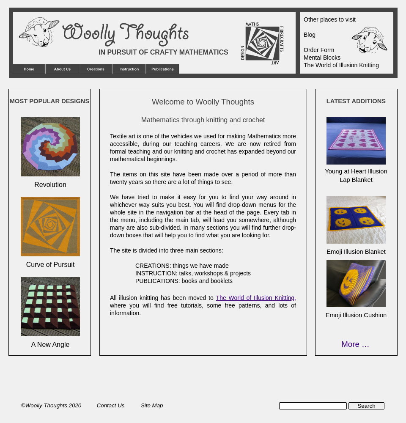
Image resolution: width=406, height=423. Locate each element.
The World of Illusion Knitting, (256, 297)
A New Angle (50, 344)
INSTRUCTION (155, 273)
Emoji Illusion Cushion (356, 315)
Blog (309, 34)
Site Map (152, 405)
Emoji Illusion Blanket (356, 251)
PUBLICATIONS (156, 280)
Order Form (319, 50)
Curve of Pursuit (50, 264)
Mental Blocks (322, 57)
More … (355, 344)
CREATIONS (152, 265)
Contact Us (111, 405)
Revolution (50, 184)
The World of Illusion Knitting (341, 65)
